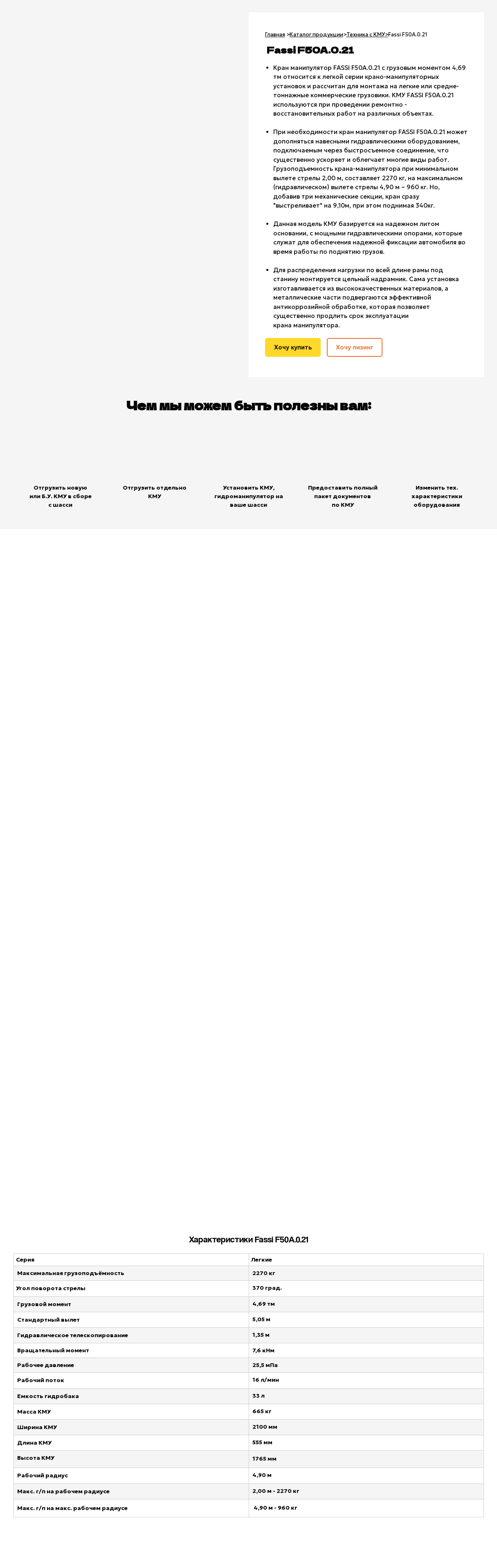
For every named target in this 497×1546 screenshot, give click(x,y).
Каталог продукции (316, 34)
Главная (275, 34)
